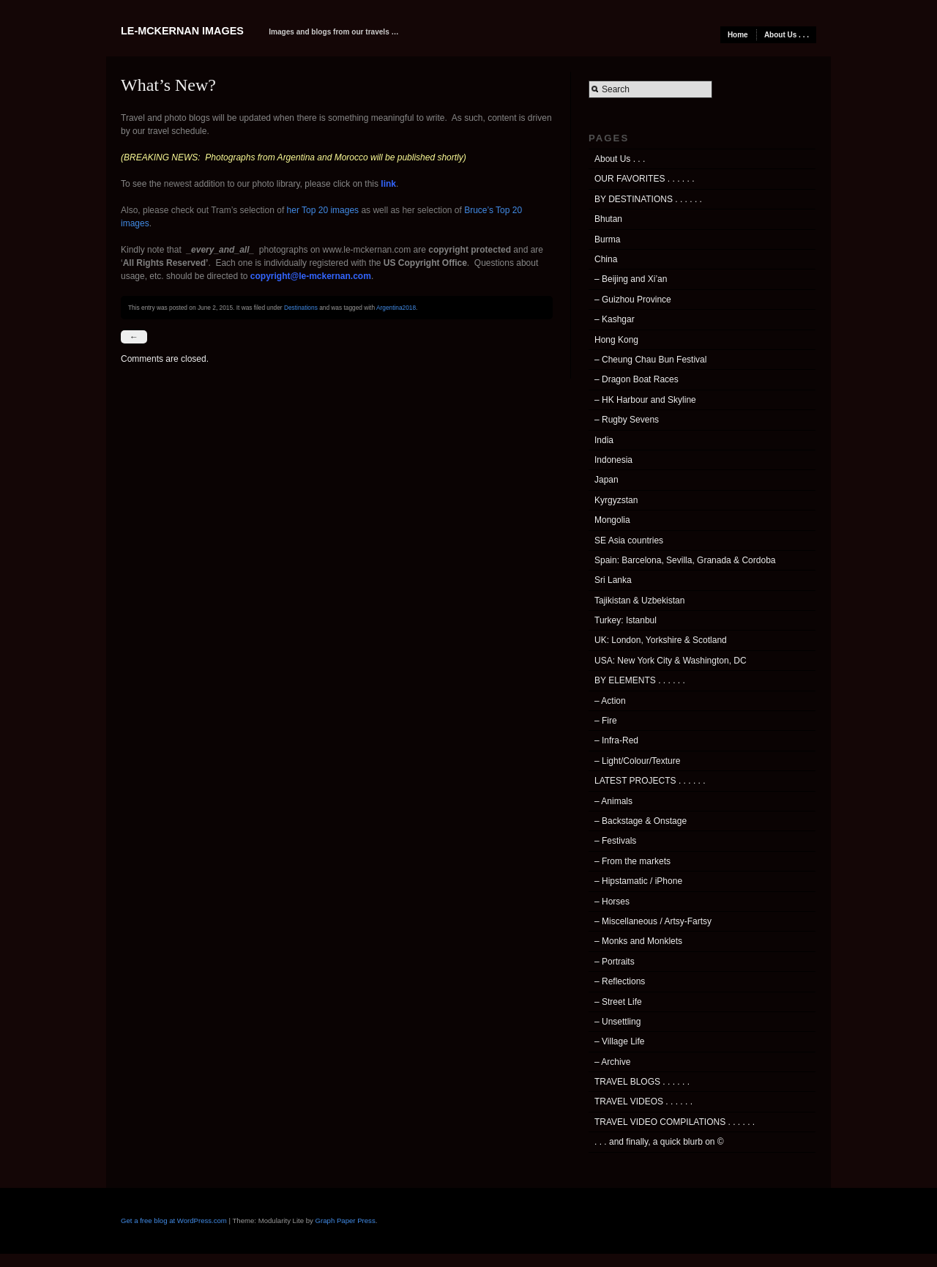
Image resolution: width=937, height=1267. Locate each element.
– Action (610, 701)
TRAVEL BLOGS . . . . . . (642, 1082)
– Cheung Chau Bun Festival (650, 359)
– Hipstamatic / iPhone (638, 881)
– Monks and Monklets (638, 941)
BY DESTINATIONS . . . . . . (648, 199)
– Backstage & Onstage (640, 821)
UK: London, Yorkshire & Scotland (660, 640)
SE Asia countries (628, 540)
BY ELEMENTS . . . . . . (639, 680)
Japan (606, 480)
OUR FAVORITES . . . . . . (644, 179)
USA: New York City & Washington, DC (670, 660)
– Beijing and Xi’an (630, 279)
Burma (607, 239)
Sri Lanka (613, 580)
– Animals (613, 801)
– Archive (612, 1062)
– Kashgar (614, 319)
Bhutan (608, 219)
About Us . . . (786, 35)
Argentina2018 (396, 307)
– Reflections (619, 981)
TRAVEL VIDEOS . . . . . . (643, 1101)
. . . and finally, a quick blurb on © (659, 1142)
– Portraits (614, 961)
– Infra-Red (616, 740)
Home (738, 35)
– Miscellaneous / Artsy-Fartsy (653, 921)
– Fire (605, 721)
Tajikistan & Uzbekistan (639, 600)
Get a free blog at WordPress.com (174, 1220)
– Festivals (615, 841)
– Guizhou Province (632, 299)
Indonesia (613, 460)
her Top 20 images (323, 210)
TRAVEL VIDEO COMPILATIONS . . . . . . (674, 1122)
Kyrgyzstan (616, 500)
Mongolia (612, 520)
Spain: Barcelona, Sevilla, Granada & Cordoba (684, 560)
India (603, 440)
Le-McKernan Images (182, 31)
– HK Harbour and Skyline (645, 400)
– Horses (612, 901)
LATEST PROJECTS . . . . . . (650, 781)
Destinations (301, 307)
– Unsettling (617, 1022)
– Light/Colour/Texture (637, 761)
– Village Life (619, 1041)
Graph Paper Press (346, 1220)
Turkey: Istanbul (625, 620)
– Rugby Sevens (626, 420)
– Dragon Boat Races (636, 379)
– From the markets (632, 861)
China (605, 259)
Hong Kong (616, 340)
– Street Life (618, 1002)
